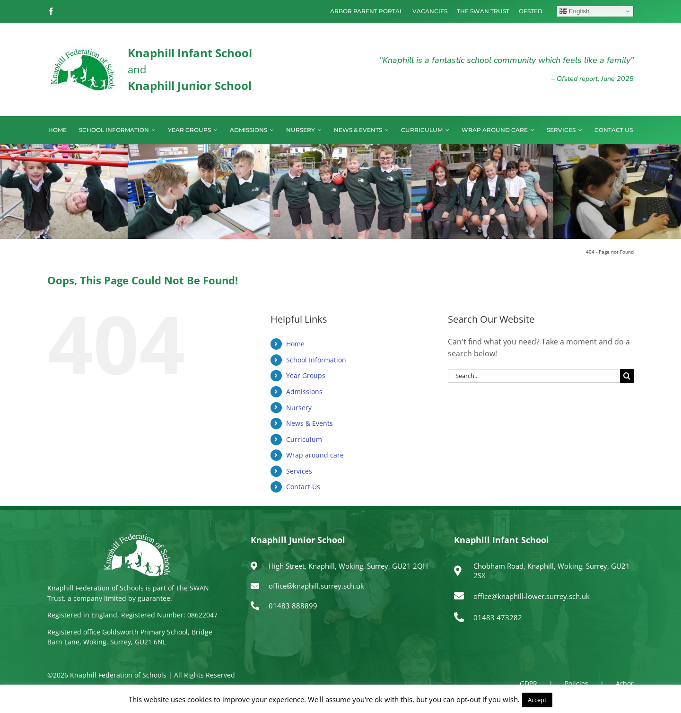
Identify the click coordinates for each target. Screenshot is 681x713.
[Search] (627, 376)
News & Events (309, 423)
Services (299, 471)
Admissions (304, 391)
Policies (576, 683)
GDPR (528, 683)
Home (295, 343)
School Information (316, 359)
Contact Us (303, 486)
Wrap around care (315, 454)
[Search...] (534, 376)
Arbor (625, 683)
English (574, 11)
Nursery (299, 407)
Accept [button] (537, 699)
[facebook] (51, 11)
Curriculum (304, 439)
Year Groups (305, 375)
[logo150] (82, 49)
